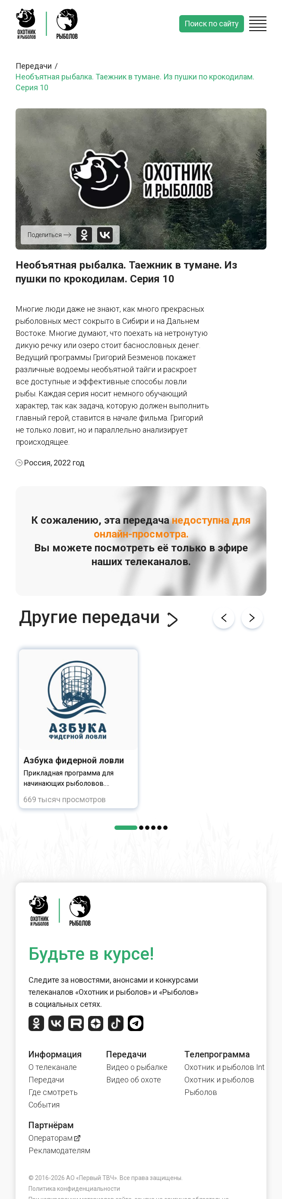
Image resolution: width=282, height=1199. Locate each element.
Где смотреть (53, 1092)
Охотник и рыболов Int (224, 1067)
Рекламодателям (59, 1150)
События (44, 1104)
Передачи (38, 65)
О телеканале (53, 1067)
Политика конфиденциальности (74, 1188)
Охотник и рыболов (219, 1079)
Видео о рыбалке (137, 1067)
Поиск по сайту (211, 23)
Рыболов (200, 1092)
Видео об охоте (133, 1079)
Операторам (54, 1137)
